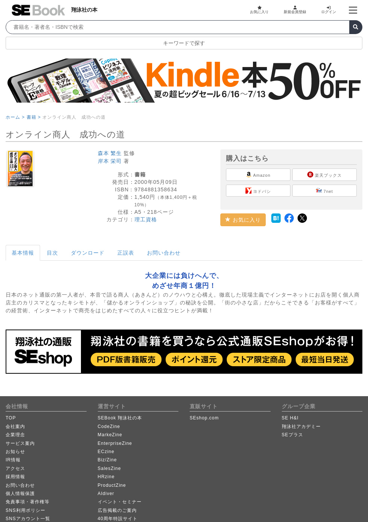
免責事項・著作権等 (27, 501)
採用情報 (15, 476)
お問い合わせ (164, 253)
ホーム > (15, 117)
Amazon (258, 174)
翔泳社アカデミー (301, 426)
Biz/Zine (107, 459)
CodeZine (109, 426)
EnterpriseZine (115, 443)
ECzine (106, 451)
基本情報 (23, 253)
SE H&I (290, 418)
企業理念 (15, 434)
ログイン (328, 10)
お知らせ (15, 451)
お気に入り (259, 10)
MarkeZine (110, 434)
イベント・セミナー (120, 501)
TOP (11, 418)
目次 (52, 253)
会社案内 (15, 426)
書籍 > (34, 117)
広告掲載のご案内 (117, 510)
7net (324, 191)
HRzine (106, 476)
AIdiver (106, 493)
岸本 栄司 (110, 161)
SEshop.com (204, 418)
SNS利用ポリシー (25, 510)
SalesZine (109, 468)
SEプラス (292, 434)
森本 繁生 (110, 153)
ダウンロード (88, 253)
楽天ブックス (324, 174)
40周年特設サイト (118, 518)
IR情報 (13, 459)
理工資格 (146, 219)
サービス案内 (20, 443)
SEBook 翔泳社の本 (120, 418)
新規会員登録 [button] (295, 10)
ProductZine (112, 485)
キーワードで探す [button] (184, 43)
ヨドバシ (258, 191)
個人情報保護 (20, 493)
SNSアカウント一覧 (28, 518)
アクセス (15, 468)
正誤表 (125, 253)
